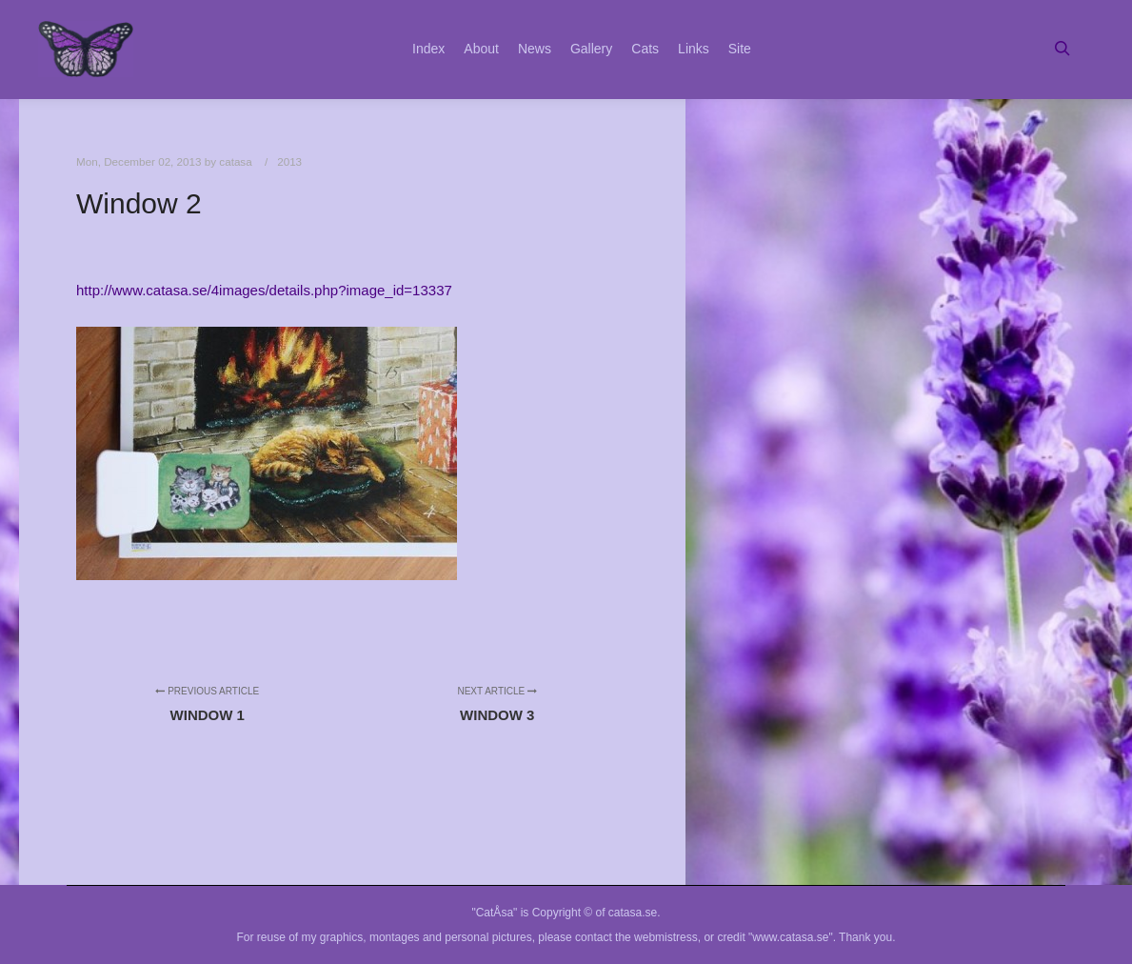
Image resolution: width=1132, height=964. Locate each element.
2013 (289, 161)
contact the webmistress (636, 937)
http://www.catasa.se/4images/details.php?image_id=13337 (264, 290)
